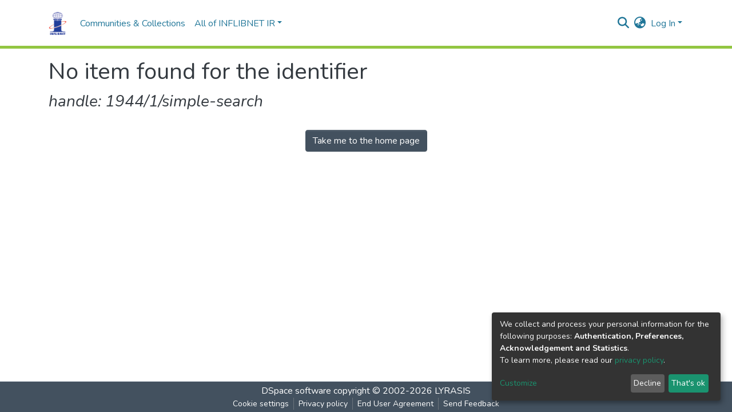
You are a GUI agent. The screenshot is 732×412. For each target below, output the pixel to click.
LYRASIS (453, 391)
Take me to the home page (366, 140)
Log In (663, 23)
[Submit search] (623, 23)
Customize (518, 383)
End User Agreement (395, 403)
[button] (640, 23)
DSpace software (296, 391)
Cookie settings (261, 403)
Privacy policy (323, 403)
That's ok (688, 383)
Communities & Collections (132, 23)
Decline (647, 383)
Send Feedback (471, 403)
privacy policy (639, 360)
